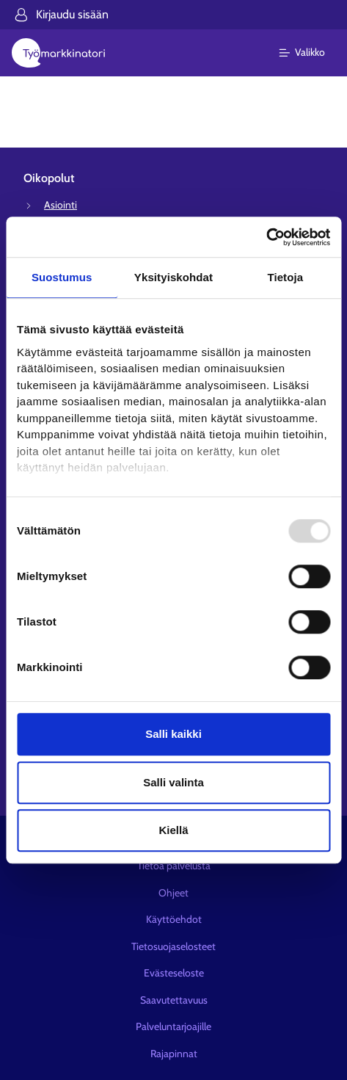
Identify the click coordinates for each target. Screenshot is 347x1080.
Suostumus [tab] (62, 277)
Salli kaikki (173, 734)
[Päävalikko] (310, 52)
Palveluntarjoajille (173, 1026)
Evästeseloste (174, 972)
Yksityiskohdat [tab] (173, 277)
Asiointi (60, 204)
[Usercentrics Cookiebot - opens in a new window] (266, 237)
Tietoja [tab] (285, 277)
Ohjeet (173, 892)
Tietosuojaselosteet (173, 946)
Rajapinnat (173, 1053)
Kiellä (173, 830)
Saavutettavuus (174, 1000)
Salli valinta (173, 782)
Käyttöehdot (174, 919)
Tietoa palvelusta (174, 865)
